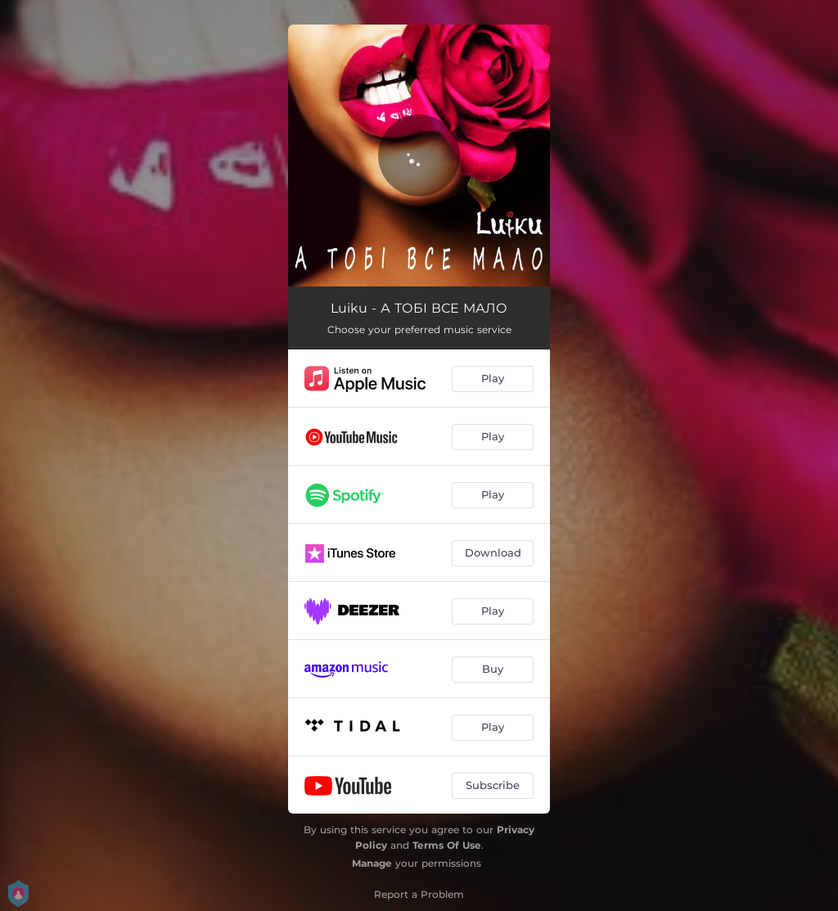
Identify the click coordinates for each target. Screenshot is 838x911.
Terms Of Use (446, 845)
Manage (372, 863)
